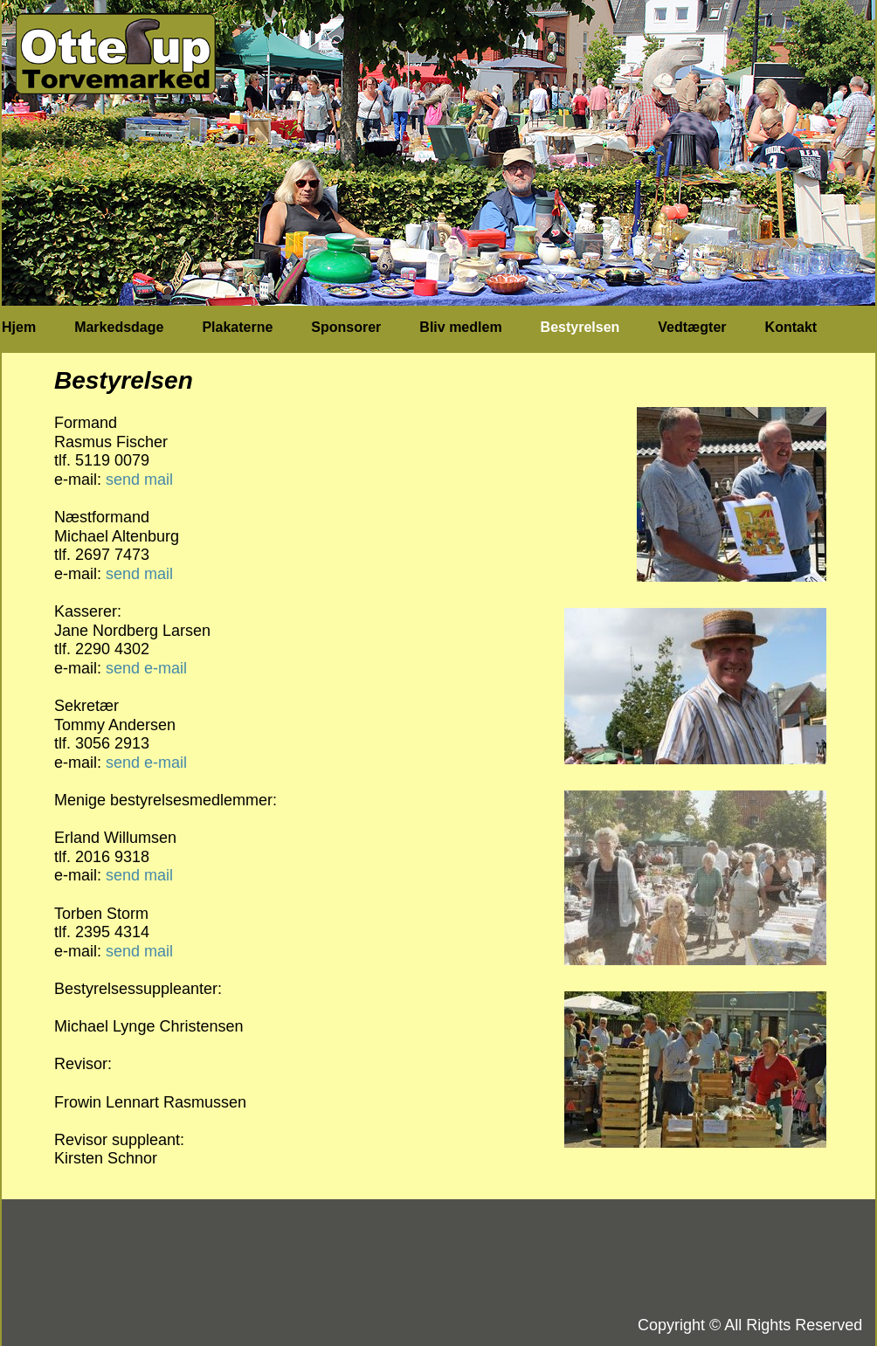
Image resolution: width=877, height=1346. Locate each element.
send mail (139, 479)
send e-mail (146, 668)
